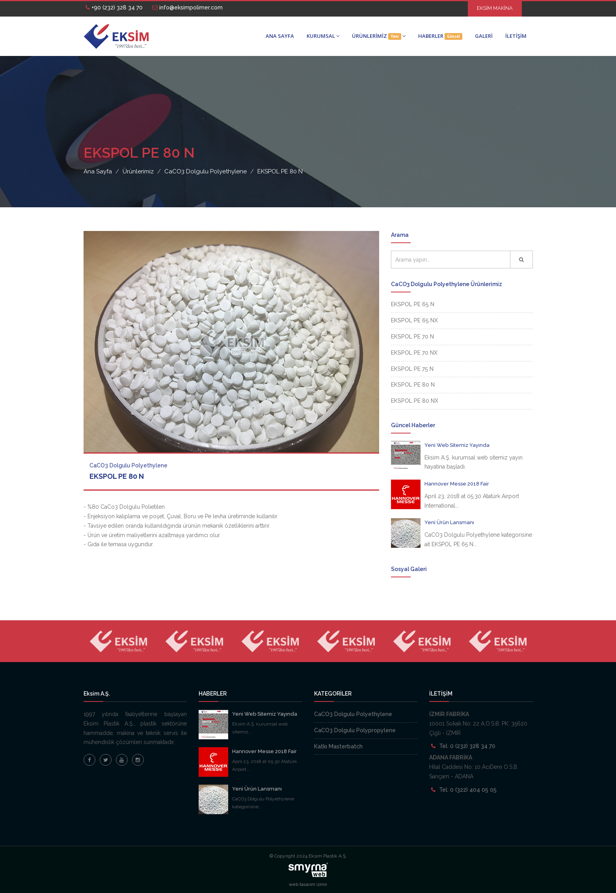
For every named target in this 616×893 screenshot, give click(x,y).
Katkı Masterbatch (338, 746)
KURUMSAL (323, 35)
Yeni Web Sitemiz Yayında (456, 445)
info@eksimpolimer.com (187, 7)
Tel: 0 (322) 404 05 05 (468, 790)
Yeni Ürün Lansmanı (449, 522)
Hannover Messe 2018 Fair (456, 484)
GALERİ (484, 35)
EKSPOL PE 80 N (413, 384)
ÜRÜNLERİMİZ (379, 36)
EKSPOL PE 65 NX (414, 320)
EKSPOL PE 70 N (412, 336)
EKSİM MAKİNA (495, 8)
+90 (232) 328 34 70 (114, 7)
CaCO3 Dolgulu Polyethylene (353, 714)
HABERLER (440, 36)
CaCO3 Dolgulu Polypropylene (355, 730)
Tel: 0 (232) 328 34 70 (467, 746)
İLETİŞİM (516, 35)
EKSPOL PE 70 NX (414, 353)
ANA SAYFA (280, 35)
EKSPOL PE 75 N (412, 369)
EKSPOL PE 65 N (412, 304)
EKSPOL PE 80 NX (414, 401)
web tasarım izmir (308, 884)
